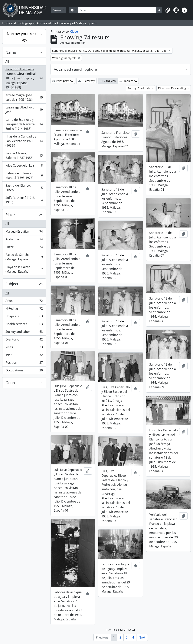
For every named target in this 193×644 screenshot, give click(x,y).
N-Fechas (24, 309)
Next (142, 637)
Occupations (24, 371)
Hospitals (24, 317)
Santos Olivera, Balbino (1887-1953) (24, 155)
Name (10, 52)
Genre (10, 382)
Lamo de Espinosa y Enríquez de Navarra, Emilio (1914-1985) (24, 124)
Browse (57, 10)
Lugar (24, 248)
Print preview (62, 81)
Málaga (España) (24, 232)
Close (74, 31)
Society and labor (24, 332)
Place (10, 214)
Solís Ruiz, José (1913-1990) (24, 200)
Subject (11, 283)
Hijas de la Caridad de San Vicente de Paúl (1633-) (24, 141)
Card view (108, 81)
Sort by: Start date (139, 88)
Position (24, 363)
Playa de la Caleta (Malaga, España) (24, 269)
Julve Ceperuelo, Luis (24, 166)
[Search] (117, 10)
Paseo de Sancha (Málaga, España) (24, 257)
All (7, 61)
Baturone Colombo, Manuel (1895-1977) (24, 175)
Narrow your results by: (24, 36)
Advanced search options (76, 69)
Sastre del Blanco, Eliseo (24, 187)
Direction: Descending (172, 88)
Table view (128, 81)
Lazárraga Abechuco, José (24, 109)
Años (24, 301)
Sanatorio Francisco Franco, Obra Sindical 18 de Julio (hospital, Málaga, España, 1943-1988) (24, 78)
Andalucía (24, 240)
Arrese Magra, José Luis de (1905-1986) (24, 97)
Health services (24, 325)
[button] (168, 10)
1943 (24, 356)
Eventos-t (24, 340)
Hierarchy (86, 81)
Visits (24, 348)
